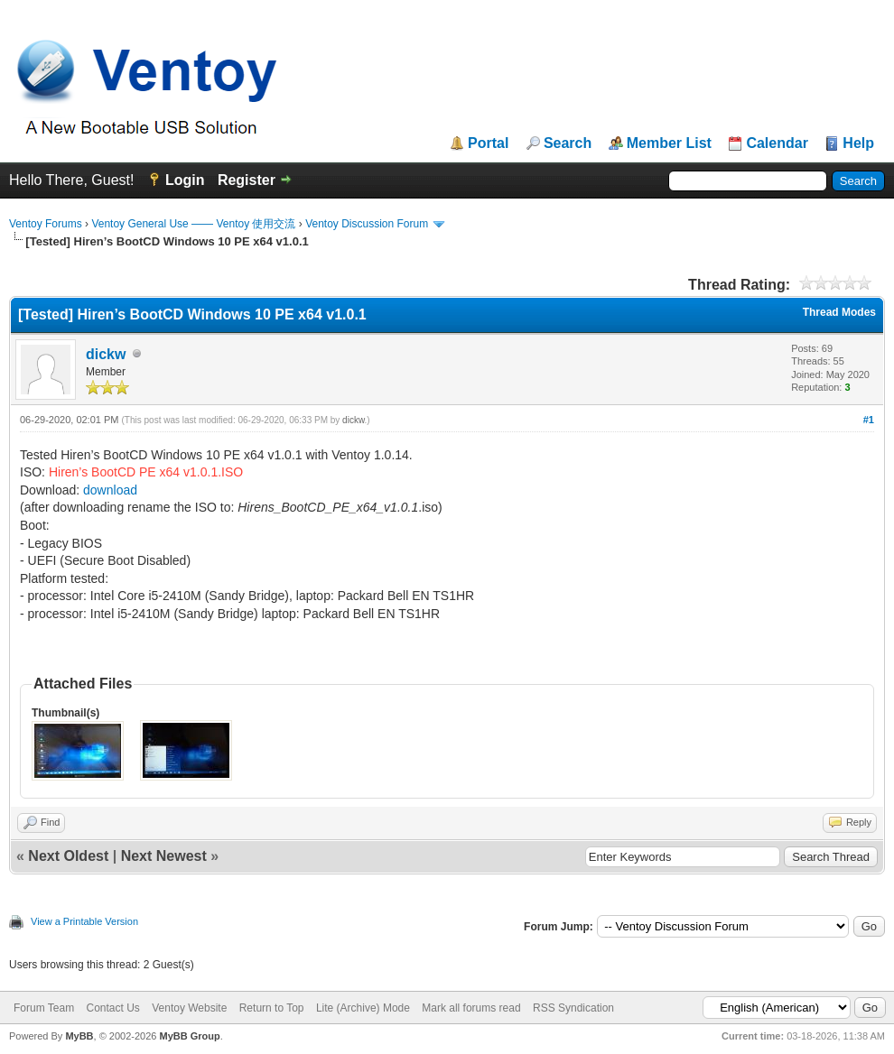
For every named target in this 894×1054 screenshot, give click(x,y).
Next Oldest (68, 856)
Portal (488, 143)
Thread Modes (839, 312)
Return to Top (271, 1008)
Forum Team (44, 1008)
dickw (106, 354)
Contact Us (112, 1008)
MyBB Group (189, 1036)
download (110, 490)
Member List (669, 143)
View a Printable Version (84, 921)
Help (858, 143)
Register (246, 180)
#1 (868, 419)
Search (567, 143)
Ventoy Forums (45, 223)
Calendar (776, 143)
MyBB (79, 1036)
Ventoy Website (189, 1008)
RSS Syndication (573, 1008)
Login (185, 180)
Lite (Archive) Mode (363, 1008)
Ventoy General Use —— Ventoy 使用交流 (193, 223)
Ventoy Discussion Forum (366, 223)
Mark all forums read (471, 1008)
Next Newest (164, 856)
